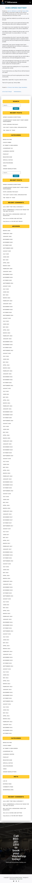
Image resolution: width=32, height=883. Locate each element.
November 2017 (8, 520)
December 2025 (8, 239)
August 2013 (7, 669)
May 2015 (5, 607)
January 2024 (7, 303)
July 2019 (6, 461)
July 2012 (6, 707)
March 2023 (6, 332)
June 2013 (6, 674)
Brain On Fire (7, 139)
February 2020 (7, 441)
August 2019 (7, 458)
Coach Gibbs (7, 142)
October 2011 (7, 733)
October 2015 (7, 593)
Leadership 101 (8, 148)
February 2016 (7, 581)
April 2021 (6, 400)
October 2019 (7, 452)
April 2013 (6, 680)
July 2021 (6, 391)
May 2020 (5, 432)
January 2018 (7, 514)
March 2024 (6, 297)
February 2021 (7, 406)
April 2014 (6, 645)
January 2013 (7, 689)
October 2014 (7, 628)
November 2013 (8, 660)
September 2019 (8, 455)
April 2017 (6, 540)
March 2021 (6, 403)
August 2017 (7, 528)
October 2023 (7, 312)
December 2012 (8, 692)
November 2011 (8, 730)
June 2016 (6, 569)
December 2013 (8, 657)
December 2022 (8, 341)
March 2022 (6, 368)
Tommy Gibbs (25, 11)
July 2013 (6, 672)
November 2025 (8, 242)
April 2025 (6, 262)
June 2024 (6, 292)
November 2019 (8, 449)
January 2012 (7, 724)
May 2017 (5, 537)
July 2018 (6, 496)
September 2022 (8, 350)
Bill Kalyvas (7, 214)
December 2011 (8, 727)
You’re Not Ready (17, 221)
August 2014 (7, 634)
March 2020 (6, 438)
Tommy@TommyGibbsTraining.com (16, 862)
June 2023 (6, 324)
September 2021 (8, 385)
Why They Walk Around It (15, 206)
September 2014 (8, 631)
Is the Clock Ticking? (7, 91)
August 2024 (7, 286)
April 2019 (6, 470)
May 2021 (5, 397)
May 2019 (5, 467)
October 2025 (7, 245)
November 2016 (8, 555)
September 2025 (8, 248)
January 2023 (7, 338)
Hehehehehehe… (18, 91)
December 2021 (8, 376)
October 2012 (7, 698)
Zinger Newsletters (22, 87)
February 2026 (7, 233)
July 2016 (6, 566)
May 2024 (5, 295)
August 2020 (7, 423)
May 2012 (5, 712)
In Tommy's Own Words (12, 87)
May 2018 (5, 502)
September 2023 (8, 315)
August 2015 (7, 598)
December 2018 (8, 482)
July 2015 (6, 601)
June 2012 (6, 710)
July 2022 (6, 356)
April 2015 (6, 610)
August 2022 (7, 353)
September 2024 (8, 283)
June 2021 (6, 394)
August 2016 (7, 563)
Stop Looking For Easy (10, 124)
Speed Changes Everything (12, 117)
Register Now (7, 157)
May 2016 (5, 572)
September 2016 (8, 560)
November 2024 (8, 277)
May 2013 (5, 677)
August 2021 (7, 388)
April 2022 (6, 365)
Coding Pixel (19, 879)
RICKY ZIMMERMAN (8, 209)
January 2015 (7, 619)
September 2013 (8, 666)
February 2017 (7, 546)
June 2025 (6, 257)
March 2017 (6, 543)
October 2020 (7, 417)
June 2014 (6, 639)
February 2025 (7, 268)
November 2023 (8, 309)
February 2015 (7, 616)
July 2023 (6, 321)
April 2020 (6, 435)
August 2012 (7, 704)
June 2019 (6, 464)
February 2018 (7, 511)
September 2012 (8, 701)
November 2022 (8, 344)
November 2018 (8, 484)
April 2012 (6, 715)
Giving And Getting (16, 218)
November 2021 (8, 379)
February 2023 (7, 335)
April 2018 (6, 505)
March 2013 (6, 683)
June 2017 (6, 534)
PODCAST (6, 154)
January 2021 (7, 408)
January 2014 (7, 654)
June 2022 (6, 359)
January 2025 (7, 271)
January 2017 (7, 549)
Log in (5, 781)
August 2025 (7, 251)
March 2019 (6, 473)
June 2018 (6, 499)
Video (5, 165)
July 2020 (6, 426)
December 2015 (8, 587)
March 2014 (6, 648)
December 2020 (8, 411)
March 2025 (6, 265)
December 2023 (8, 306)
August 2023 (7, 318)
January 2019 (7, 479)
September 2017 (8, 525)
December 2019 (8, 446)
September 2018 (8, 490)
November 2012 (8, 695)
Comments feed (8, 786)
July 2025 (6, 254)
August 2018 (7, 493)
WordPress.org (8, 789)
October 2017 (7, 522)
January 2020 (7, 444)
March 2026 (6, 230)
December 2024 (8, 274)
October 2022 (7, 347)
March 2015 (6, 613)
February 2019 (7, 476)
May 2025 (5, 259)
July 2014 (6, 636)
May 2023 (5, 327)
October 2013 (7, 663)
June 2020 (6, 429)
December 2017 (8, 517)
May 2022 (5, 362)
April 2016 (6, 575)
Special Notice (8, 160)
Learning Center (8, 151)
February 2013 (7, 686)
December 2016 (8, 552)
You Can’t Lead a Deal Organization (15, 127)
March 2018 (6, 508)
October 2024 (7, 280)
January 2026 (7, 236)
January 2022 (7, 373)
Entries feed (7, 783)
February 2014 (7, 651)
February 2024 (7, 300)
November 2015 (8, 590)
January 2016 (7, 584)
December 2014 (8, 622)
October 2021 (7, 382)
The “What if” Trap (9, 130)
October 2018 (7, 487)
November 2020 (8, 414)
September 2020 (8, 420)
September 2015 (8, 596)
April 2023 (6, 330)
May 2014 (5, 642)
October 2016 (7, 558)
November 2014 (8, 625)
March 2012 (6, 718)
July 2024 (6, 289)
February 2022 (7, 370)
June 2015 (6, 604)
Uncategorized (8, 162)
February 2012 (7, 721)
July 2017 (6, 531)
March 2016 (6, 578)
